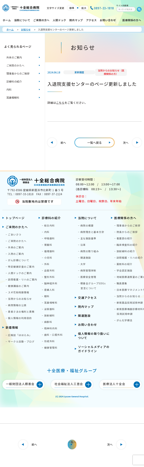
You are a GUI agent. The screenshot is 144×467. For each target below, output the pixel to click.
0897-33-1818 (102, 8)
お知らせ (26, 29)
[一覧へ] (94, 142)
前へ (63, 143)
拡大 (83, 8)
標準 (71, 8)
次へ (125, 143)
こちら (60, 103)
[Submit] (139, 9)
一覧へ (72, 442)
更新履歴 (79, 72)
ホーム (10, 29)
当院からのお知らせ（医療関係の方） (111, 72)
